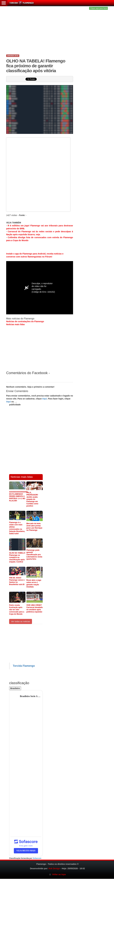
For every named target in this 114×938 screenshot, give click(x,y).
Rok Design (54, 868)
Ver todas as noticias (20, 621)
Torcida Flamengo (24, 665)
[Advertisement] (57, 31)
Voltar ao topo (57, 874)
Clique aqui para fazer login (101, 8)
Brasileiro (15, 688)
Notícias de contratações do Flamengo (25, 321)
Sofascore (37, 858)
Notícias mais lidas (15, 324)
